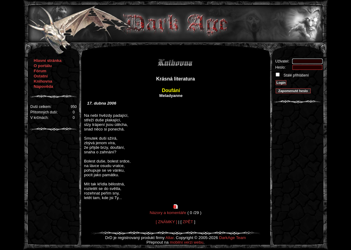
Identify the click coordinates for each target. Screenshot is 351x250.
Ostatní (41, 76)
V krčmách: (39, 118)
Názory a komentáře (168, 212)
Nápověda (43, 86)
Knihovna (43, 81)
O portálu (43, 65)
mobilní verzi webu (186, 242)
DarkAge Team (232, 237)
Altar (170, 237)
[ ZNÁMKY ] (166, 222)
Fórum (40, 71)
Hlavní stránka (48, 60)
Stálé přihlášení (296, 75)
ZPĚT (188, 222)
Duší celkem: (41, 107)
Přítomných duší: (44, 112)
